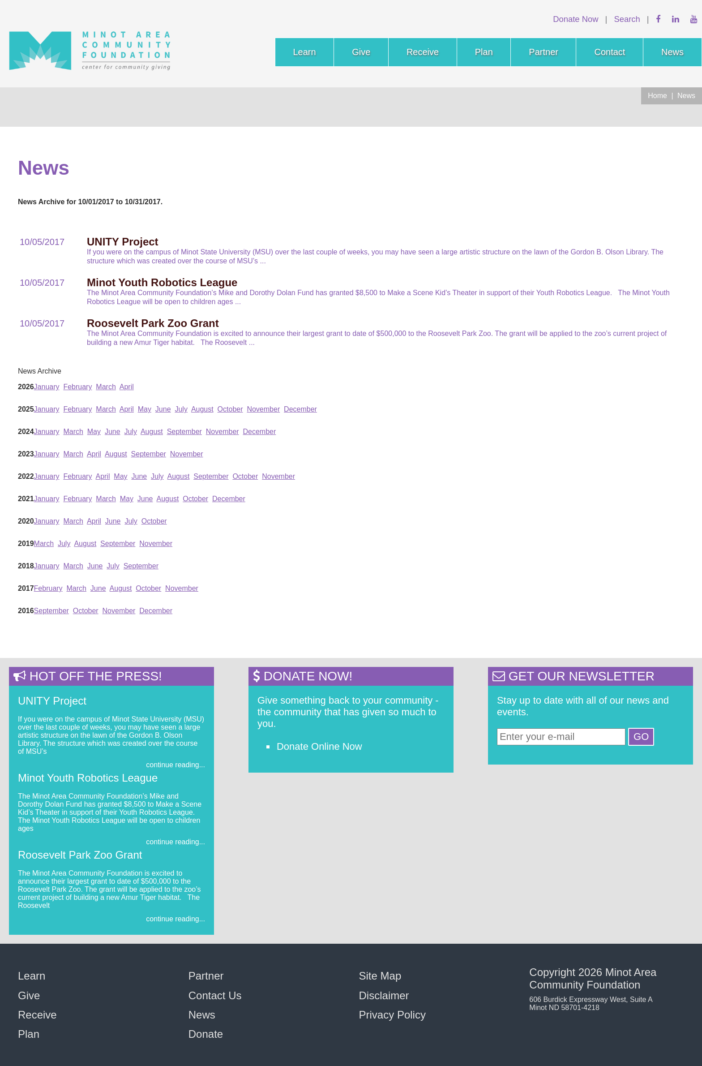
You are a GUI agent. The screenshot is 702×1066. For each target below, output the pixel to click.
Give (361, 52)
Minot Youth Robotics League (88, 778)
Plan (484, 52)
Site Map (380, 976)
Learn (304, 52)
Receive (423, 52)
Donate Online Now (319, 746)
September (184, 431)
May (144, 409)
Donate (205, 1034)
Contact (609, 52)
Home (657, 95)
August (202, 409)
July (181, 409)
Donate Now (575, 19)
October (230, 409)
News (672, 52)
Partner (543, 52)
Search (627, 19)
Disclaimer (384, 995)
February (77, 387)
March (106, 387)
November (263, 409)
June (163, 409)
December (300, 409)
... (263, 261)
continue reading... (175, 765)
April (127, 387)
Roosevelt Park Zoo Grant (80, 855)
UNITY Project (52, 701)
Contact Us (215, 995)
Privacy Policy (392, 1015)
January (47, 387)
